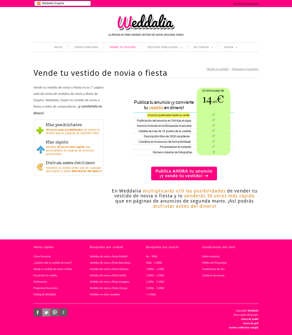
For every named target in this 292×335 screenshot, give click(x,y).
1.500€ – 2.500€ (155, 275)
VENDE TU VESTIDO (123, 47)
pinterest (55, 312)
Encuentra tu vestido (45, 275)
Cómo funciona (42, 256)
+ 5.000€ (151, 294)
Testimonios (40, 281)
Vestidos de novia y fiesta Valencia (109, 269)
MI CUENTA (200, 48)
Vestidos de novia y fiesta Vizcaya (108, 288)
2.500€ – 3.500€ (155, 281)
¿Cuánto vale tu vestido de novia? (53, 262)
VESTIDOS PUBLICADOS (162, 48)
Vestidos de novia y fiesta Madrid (108, 256)
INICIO (58, 47)
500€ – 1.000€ (154, 262)
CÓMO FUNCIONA (86, 47)
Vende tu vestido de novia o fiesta (53, 269)
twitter (46, 312)
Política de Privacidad (214, 262)
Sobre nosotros (211, 256)
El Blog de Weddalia (45, 294)
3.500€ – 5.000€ (155, 288)
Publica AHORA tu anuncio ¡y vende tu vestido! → (184, 173)
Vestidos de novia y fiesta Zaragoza (109, 281)
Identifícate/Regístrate (245, 3)
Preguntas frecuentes (46, 288)
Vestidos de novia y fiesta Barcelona (110, 262)
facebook (37, 312)
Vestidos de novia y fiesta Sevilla (108, 275)
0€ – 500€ (151, 256)
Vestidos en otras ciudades (105, 294)
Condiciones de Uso (213, 269)
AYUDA (228, 48)
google (63, 312)
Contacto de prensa (213, 275)
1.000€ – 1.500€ (155, 269)
